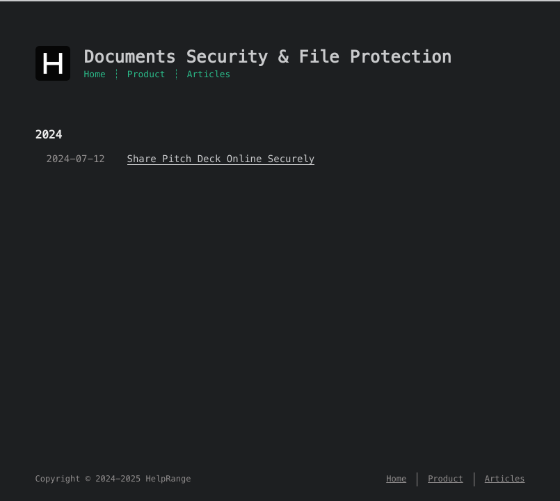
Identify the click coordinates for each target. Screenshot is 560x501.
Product (146, 74)
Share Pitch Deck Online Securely (221, 158)
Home (95, 74)
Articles (209, 74)
